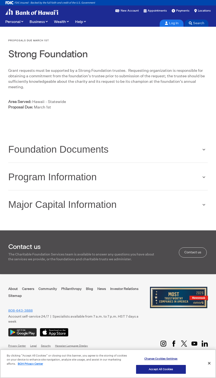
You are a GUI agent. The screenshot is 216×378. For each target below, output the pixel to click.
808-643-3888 (20, 311)
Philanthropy (71, 289)
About (13, 289)
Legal (33, 345)
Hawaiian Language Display (71, 345)
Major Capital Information (62, 204)
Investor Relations (124, 289)
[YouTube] (194, 344)
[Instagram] (163, 344)
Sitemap (15, 296)
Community (47, 289)
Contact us (192, 252)
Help (79, 22)
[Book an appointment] (155, 10)
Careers (28, 289)
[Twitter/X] (184, 344)
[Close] (209, 363)
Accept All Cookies (161, 369)
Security (46, 345)
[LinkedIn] (205, 344)
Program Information (52, 176)
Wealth (60, 22)
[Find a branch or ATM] (202, 10)
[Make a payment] (180, 10)
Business (37, 22)
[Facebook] (174, 344)
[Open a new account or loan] (127, 10)
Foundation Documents (58, 149)
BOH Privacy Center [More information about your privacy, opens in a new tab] (30, 364)
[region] (108, 363)
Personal (12, 22)
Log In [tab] (172, 23)
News (101, 289)
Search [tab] (196, 23)
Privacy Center (17, 345)
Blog (89, 289)
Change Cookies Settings (160, 359)
